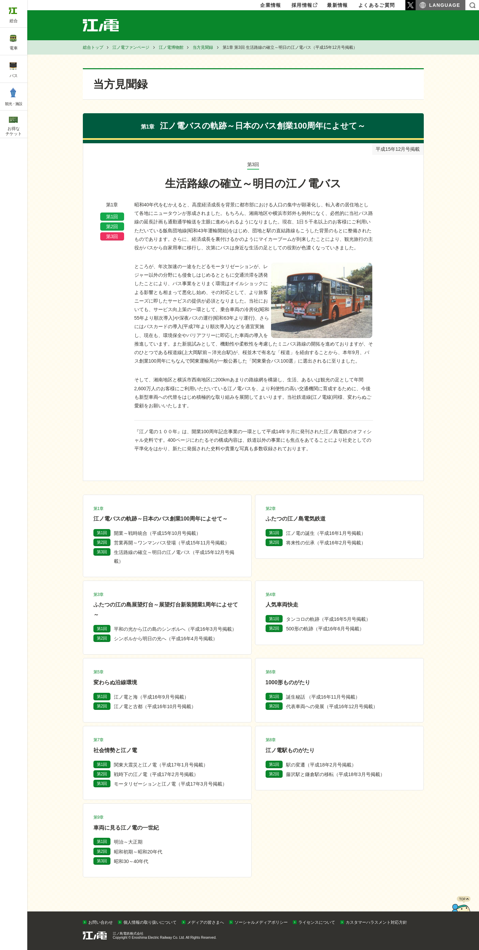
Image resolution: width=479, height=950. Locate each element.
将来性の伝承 (325, 542)
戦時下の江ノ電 (156, 774)
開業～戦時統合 (157, 533)
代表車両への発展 (332, 706)
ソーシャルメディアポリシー (261, 922)
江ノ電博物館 (171, 47)
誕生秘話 (323, 697)
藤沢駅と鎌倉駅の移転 (335, 774)
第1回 (112, 216)
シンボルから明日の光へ (165, 638)
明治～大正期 (128, 842)
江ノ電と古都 (155, 706)
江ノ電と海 (151, 697)
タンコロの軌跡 (328, 619)
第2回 (112, 226)
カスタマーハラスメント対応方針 (376, 922)
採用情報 (302, 5)
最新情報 (337, 5)
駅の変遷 (321, 765)
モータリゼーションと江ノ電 (170, 784)
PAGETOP (460, 909)
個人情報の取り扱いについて (150, 922)
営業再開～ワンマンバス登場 (171, 542)
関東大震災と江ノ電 (161, 765)
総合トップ (93, 47)
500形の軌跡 (325, 628)
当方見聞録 (203, 47)
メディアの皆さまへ (205, 922)
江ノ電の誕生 (325, 533)
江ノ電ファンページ (131, 47)
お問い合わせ (100, 922)
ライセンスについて (316, 922)
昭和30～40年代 (131, 861)
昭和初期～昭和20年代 (138, 851)
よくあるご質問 (376, 5)
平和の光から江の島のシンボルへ (175, 629)
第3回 (112, 236)
